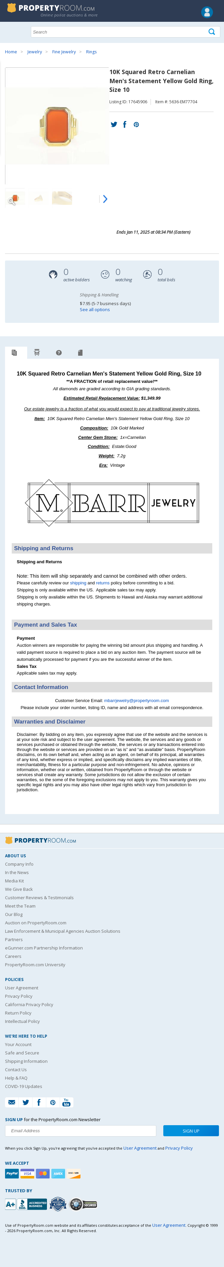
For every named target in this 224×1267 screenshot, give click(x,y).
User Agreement (21, 988)
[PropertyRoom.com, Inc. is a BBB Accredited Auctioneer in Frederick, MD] (27, 1203)
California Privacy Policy (29, 1004)
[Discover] (74, 1173)
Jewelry (34, 52)
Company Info (19, 864)
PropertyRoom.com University (35, 965)
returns (102, 582)
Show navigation (11, 31)
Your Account (18, 1044)
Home (11, 52)
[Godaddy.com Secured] (84, 1204)
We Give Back (19, 889)
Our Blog (13, 914)
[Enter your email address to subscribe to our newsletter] (80, 1131)
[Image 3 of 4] (62, 198)
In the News (17, 872)
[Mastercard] (43, 1173)
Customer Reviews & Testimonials (39, 898)
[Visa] (28, 1173)
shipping (78, 582)
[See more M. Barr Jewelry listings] (112, 534)
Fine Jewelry (64, 52)
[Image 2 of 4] (39, 198)
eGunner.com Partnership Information (44, 948)
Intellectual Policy (22, 1021)
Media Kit (14, 881)
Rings (91, 52)
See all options (95, 309)
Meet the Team (20, 906)
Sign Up (191, 1131)
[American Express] (59, 1173)
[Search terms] (125, 32)
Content (6, 85)
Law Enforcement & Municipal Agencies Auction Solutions (62, 931)
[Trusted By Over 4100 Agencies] (59, 1204)
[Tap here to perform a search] (212, 32)
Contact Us (16, 1070)
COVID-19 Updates (23, 1086)
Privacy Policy (19, 996)
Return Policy (18, 1013)
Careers (13, 956)
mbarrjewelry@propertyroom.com (136, 700)
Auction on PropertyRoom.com (35, 923)
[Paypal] (12, 1173)
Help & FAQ (16, 1078)
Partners (14, 939)
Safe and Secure (22, 1053)
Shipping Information (26, 1061)
